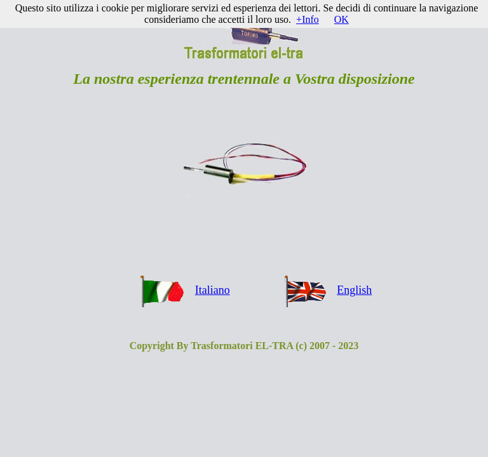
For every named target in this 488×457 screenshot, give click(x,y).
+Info (307, 19)
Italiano (212, 290)
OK (341, 19)
